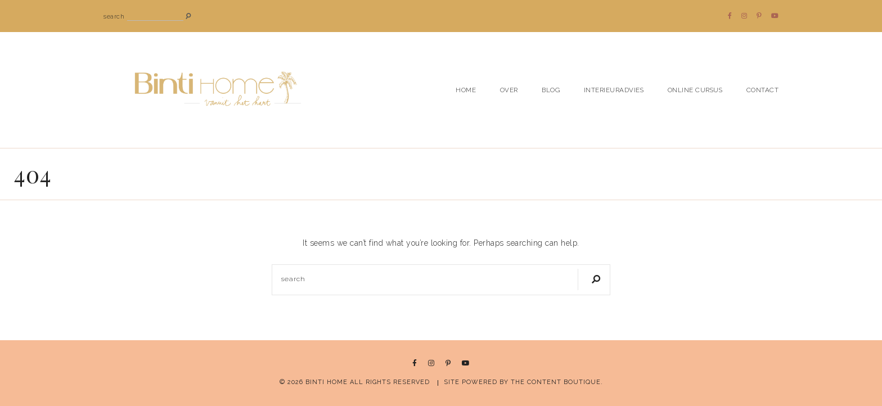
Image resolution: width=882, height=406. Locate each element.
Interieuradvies (614, 90)
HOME (466, 90)
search (114, 16)
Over (509, 90)
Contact (762, 90)
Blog (551, 90)
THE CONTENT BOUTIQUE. (557, 382)
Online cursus (695, 90)
